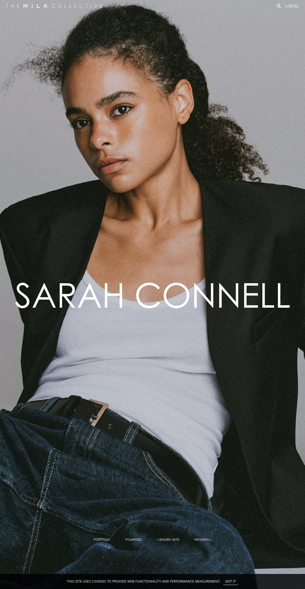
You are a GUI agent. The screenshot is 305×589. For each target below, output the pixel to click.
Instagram (202, 539)
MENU (292, 6)
